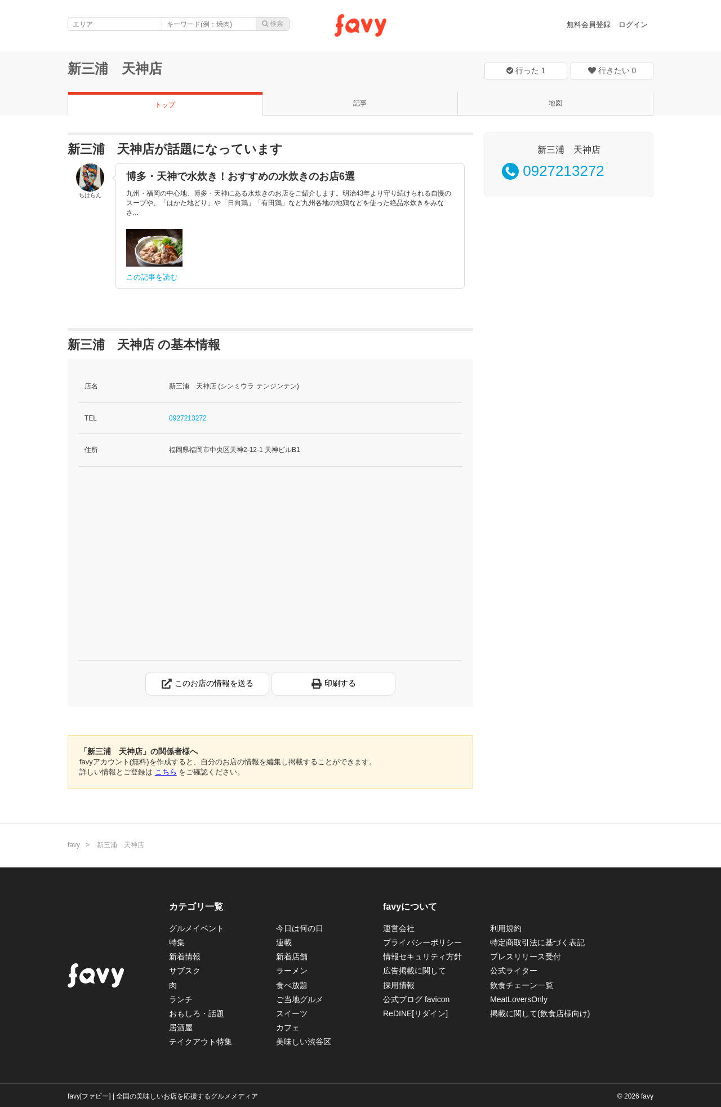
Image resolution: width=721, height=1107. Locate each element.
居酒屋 (181, 1027)
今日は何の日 (299, 928)
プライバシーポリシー (422, 942)
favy (74, 845)
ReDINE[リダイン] (415, 1013)
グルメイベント (196, 928)
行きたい (612, 70)
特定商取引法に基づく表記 (537, 942)
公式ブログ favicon (416, 999)
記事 (360, 103)
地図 (555, 103)
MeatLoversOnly (519, 999)
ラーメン (292, 970)
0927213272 (188, 418)
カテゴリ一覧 (196, 906)
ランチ (181, 999)
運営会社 (399, 928)
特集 (177, 942)
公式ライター (513, 970)
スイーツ (292, 1013)
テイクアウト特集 (200, 1041)
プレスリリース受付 (525, 956)
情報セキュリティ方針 (422, 956)
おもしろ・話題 (196, 1013)
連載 (284, 942)
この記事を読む (151, 277)
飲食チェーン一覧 (521, 985)
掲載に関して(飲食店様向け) (540, 1013)
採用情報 (399, 985)
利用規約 (506, 928)
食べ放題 (292, 985)
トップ (165, 105)
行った (526, 70)
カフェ (288, 1027)
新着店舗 (292, 956)
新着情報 (185, 956)
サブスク (185, 970)
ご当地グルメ (299, 999)
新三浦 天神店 (115, 68)
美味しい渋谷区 (303, 1041)
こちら (166, 772)
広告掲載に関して (414, 970)
